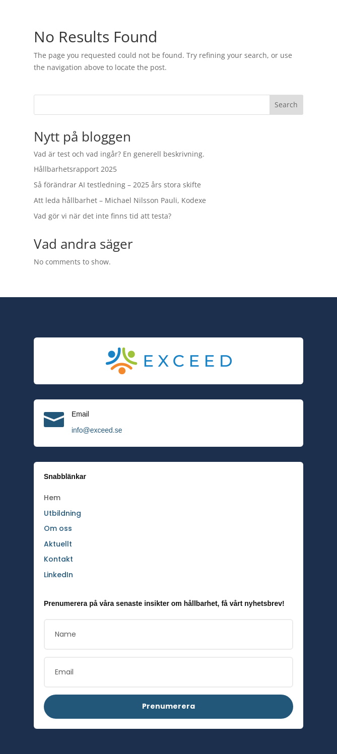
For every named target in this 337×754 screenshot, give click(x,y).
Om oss (57, 528)
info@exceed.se (97, 430)
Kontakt (58, 559)
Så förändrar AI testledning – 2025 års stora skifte (114, 184)
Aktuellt (57, 544)
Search (287, 104)
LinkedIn (58, 575)
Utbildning (62, 513)
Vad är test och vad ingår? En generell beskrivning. (116, 154)
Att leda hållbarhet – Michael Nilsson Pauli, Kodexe (116, 200)
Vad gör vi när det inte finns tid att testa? (100, 216)
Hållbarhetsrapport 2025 (74, 169)
